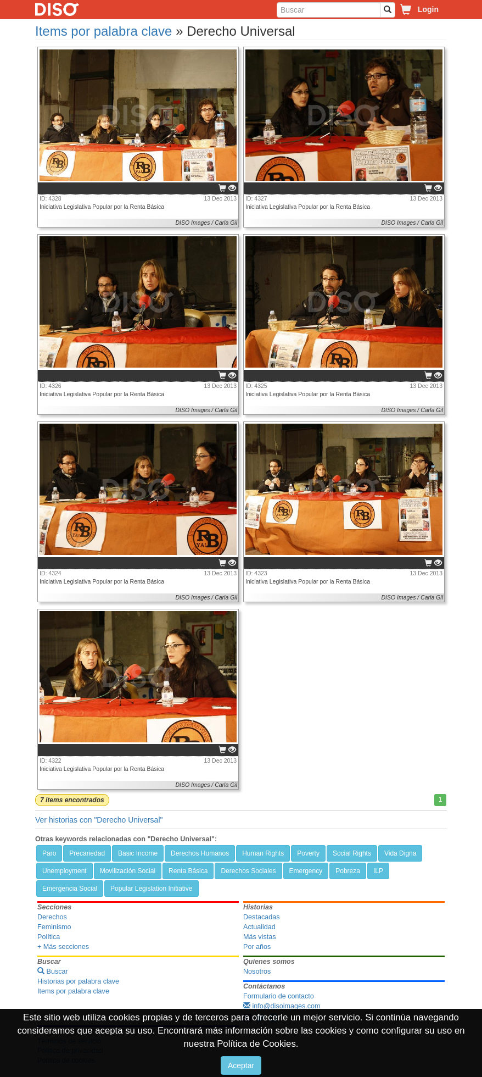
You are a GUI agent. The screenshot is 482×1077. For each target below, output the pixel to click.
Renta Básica (188, 871)
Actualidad (259, 927)
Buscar (52, 971)
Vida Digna (400, 853)
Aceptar (241, 1065)
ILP (378, 871)
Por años (257, 947)
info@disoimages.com (282, 1006)
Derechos (52, 917)
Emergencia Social (69, 888)
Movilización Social (127, 871)
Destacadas (261, 917)
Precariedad (87, 853)
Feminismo (54, 927)
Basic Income (138, 853)
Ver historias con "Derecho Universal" (98, 819)
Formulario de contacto (278, 996)
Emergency (306, 871)
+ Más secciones (63, 947)
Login (428, 9)
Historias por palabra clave (78, 981)
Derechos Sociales (248, 871)
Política (48, 937)
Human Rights (263, 853)
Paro (49, 853)
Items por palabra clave (103, 31)
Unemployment (64, 871)
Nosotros (257, 971)
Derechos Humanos (200, 853)
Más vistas (259, 937)
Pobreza (347, 871)
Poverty (308, 853)
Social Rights (352, 853)
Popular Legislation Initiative (151, 888)
